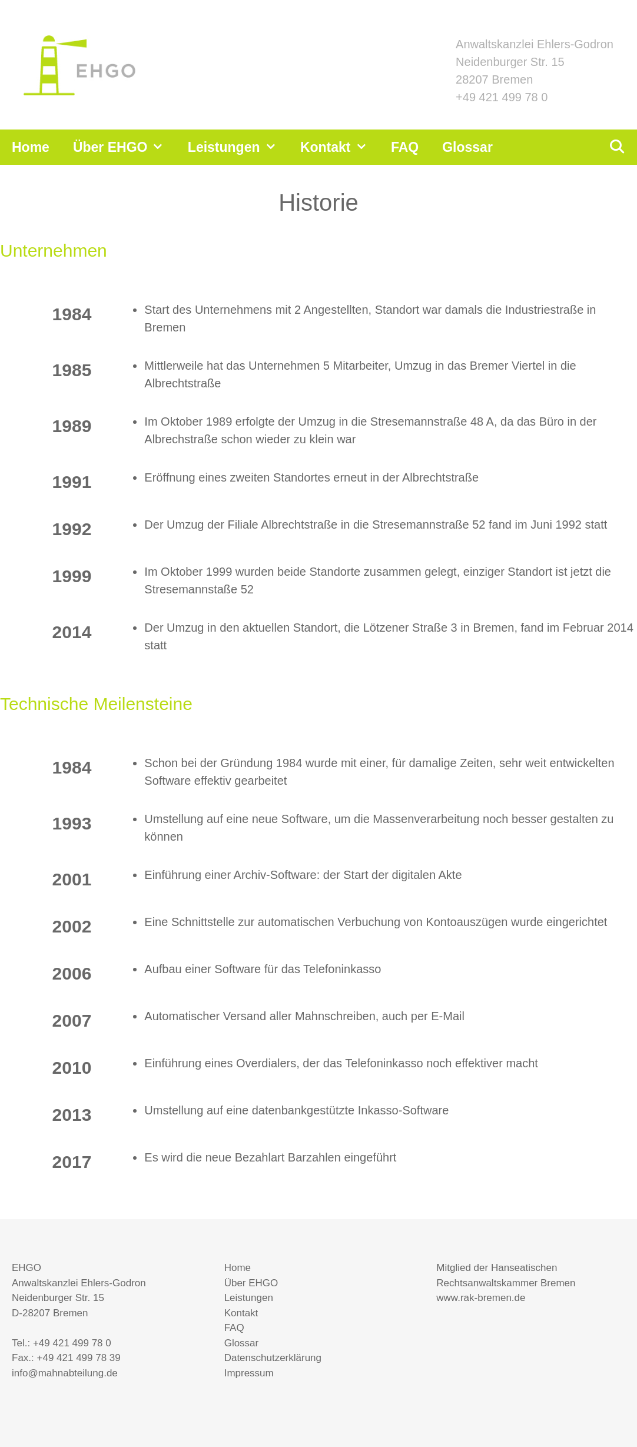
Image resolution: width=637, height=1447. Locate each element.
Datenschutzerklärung (272, 1357)
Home (30, 147)
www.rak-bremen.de (480, 1297)
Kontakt (339, 147)
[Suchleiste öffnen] (616, 147)
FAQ (405, 147)
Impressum (249, 1373)
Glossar (467, 147)
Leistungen (238, 147)
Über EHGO (124, 147)
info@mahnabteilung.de (65, 1373)
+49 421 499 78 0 (502, 97)
